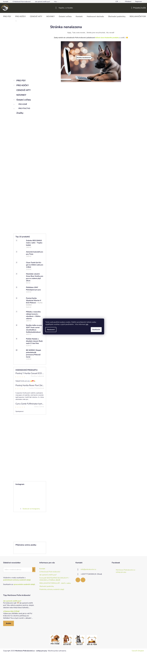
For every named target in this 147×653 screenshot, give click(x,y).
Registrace (138, 1)
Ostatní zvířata (22, 100)
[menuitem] (7, 16)
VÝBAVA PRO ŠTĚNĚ (11, 611)
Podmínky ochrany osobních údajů (51, 589)
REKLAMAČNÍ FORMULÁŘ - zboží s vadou (55, 583)
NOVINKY (21, 95)
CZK (117, 1)
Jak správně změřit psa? (42, 2)
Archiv (8, 623)
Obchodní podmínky (46, 586)
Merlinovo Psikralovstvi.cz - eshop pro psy (126, 571)
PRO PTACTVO (21, 109)
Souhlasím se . (19, 584)
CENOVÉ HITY (23, 90)
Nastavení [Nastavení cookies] (51, 329)
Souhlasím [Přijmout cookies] (96, 329)
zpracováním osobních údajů (24, 584)
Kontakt (5, 2)
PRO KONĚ (20, 104)
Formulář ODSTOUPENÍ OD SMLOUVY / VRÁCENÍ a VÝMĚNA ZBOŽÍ (54, 579)
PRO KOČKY (21, 85)
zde (87, 324)
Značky (19, 112)
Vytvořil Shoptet (138, 651)
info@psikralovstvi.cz (88, 569)
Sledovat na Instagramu (31, 509)
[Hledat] (73, 7)
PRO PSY (19, 80)
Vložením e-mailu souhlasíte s (17, 579)
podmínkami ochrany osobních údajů (17, 580)
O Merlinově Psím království (22, 2)
